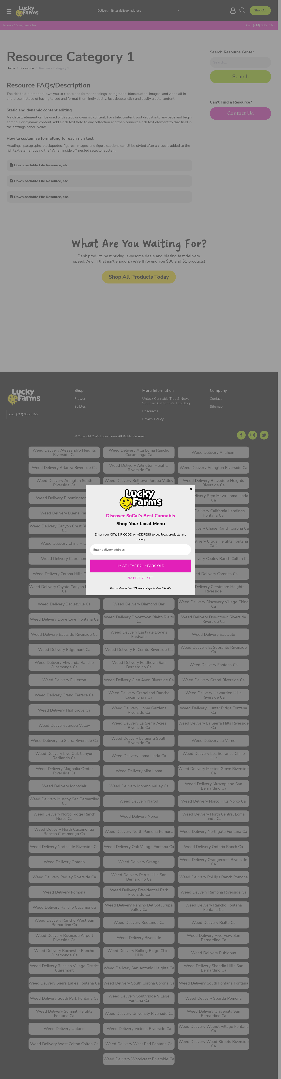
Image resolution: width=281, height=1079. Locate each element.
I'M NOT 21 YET (140, 578)
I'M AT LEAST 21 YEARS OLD (140, 566)
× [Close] (191, 489)
